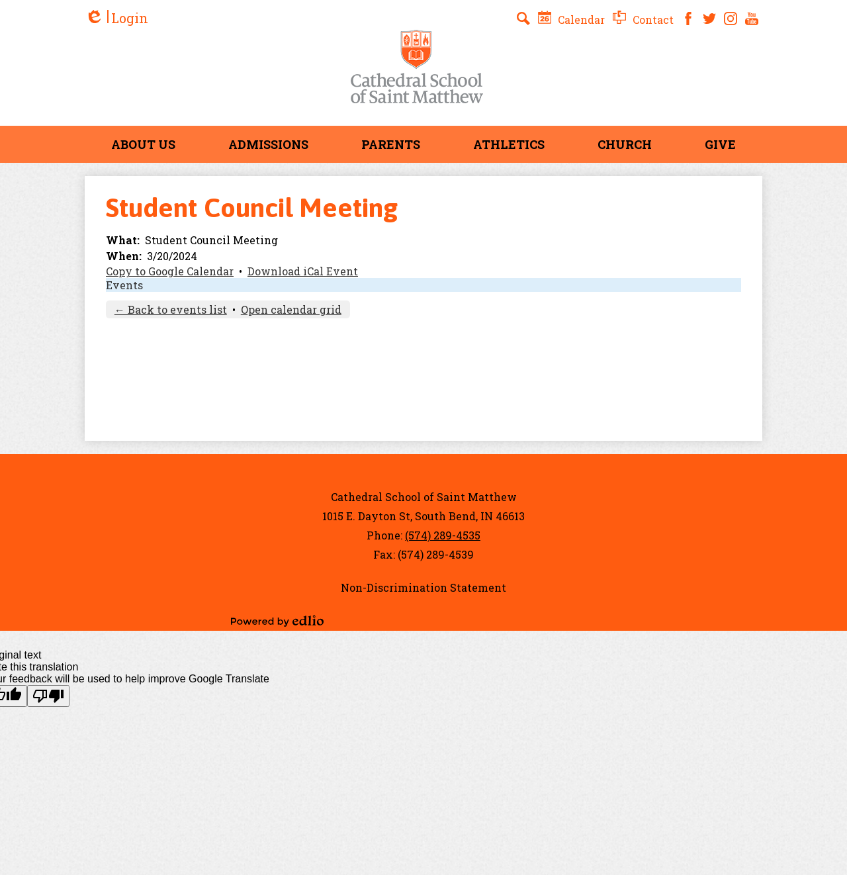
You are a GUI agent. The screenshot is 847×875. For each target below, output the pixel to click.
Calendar (571, 19)
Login (116, 18)
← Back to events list (170, 309)
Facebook (688, 18)
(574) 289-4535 (442, 535)
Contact (643, 19)
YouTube (751, 18)
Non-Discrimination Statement (423, 587)
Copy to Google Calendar (170, 271)
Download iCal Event (302, 271)
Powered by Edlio (277, 620)
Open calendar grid (291, 309)
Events (124, 285)
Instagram (730, 18)
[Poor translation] (48, 696)
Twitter (709, 18)
